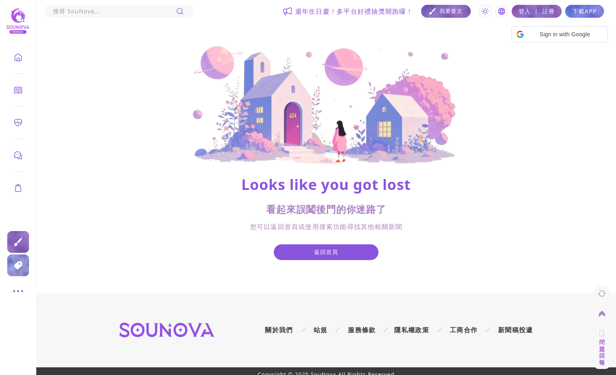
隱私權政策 (411, 329)
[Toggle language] (501, 11)
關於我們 (279, 329)
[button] (559, 34)
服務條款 (362, 329)
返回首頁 (326, 252)
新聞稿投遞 (515, 329)
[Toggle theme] (485, 11)
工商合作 (464, 329)
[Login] (537, 11)
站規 (321, 329)
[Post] (446, 11)
